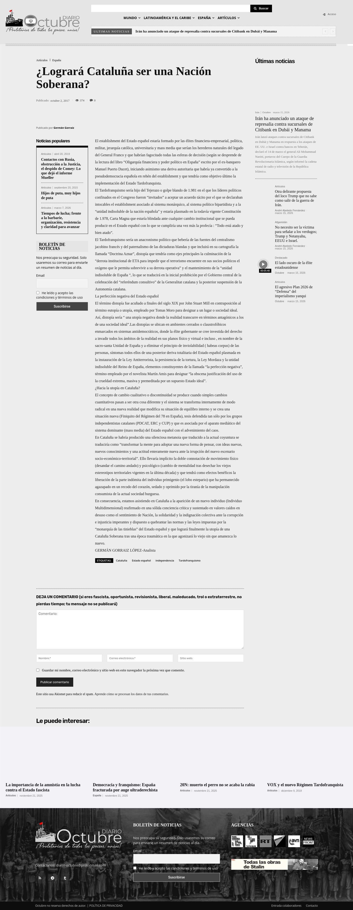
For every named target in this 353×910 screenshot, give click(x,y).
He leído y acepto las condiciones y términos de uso (59, 295)
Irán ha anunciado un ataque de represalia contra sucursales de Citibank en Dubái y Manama (206, 31)
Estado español (141, 560)
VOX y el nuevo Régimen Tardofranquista (305, 784)
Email (40, 275)
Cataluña (121, 560)
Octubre (266, 112)
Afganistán (281, 222)
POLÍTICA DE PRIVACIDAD (106, 906)
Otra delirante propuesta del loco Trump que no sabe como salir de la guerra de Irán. (296, 198)
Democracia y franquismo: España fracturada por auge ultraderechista (125, 787)
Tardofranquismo (189, 560)
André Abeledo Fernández (290, 210)
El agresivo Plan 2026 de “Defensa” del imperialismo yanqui (294, 291)
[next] (333, 31)
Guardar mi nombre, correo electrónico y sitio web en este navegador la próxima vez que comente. (113, 670)
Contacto (312, 906)
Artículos (42, 60)
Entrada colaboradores (286, 906)
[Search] (261, 8)
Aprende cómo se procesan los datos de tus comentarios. (131, 694)
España (56, 60)
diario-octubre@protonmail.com (81, 865)
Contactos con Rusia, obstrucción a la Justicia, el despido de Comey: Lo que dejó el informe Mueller (61, 168)
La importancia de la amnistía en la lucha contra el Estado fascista (43, 787)
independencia (165, 560)
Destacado (281, 258)
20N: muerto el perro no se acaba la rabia (217, 784)
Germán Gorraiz (64, 127)
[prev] (325, 31)
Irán (257, 112)
